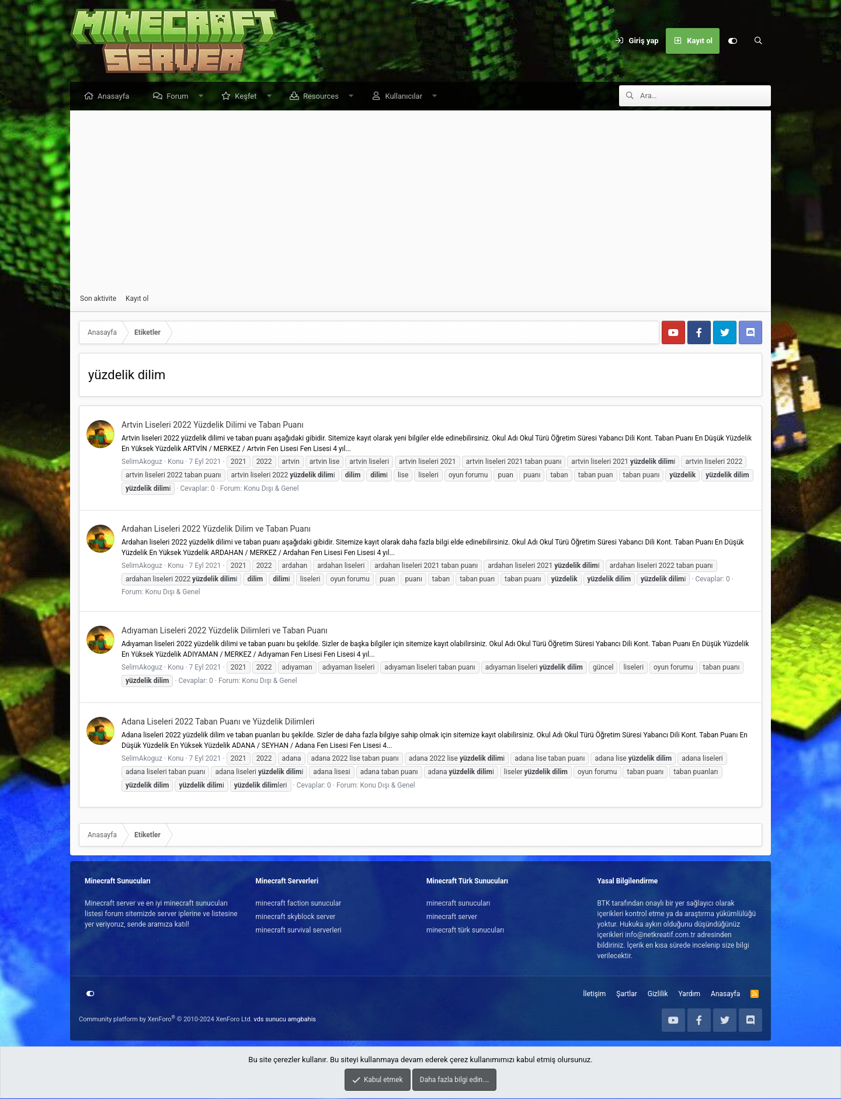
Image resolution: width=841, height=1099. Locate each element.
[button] (203, 96)
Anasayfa (116, 96)
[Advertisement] (420, 203)
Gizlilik (658, 994)
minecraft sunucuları (458, 904)
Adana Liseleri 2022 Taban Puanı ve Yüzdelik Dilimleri (218, 722)
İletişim (594, 994)
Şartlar (626, 994)
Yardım (690, 994)
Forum (180, 96)
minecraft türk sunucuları (465, 931)
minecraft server (451, 917)
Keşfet (248, 96)
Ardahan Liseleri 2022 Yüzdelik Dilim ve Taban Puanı (216, 529)
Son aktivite (98, 299)
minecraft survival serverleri (299, 931)
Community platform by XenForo (165, 1020)
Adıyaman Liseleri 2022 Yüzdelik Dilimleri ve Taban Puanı (224, 631)
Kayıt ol (137, 299)
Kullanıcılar (406, 96)
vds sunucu (269, 1020)
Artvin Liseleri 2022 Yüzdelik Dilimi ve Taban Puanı (212, 425)
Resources (324, 96)
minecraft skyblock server (296, 917)
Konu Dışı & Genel (271, 489)
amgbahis (302, 1020)
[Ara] (758, 41)
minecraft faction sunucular (299, 904)
